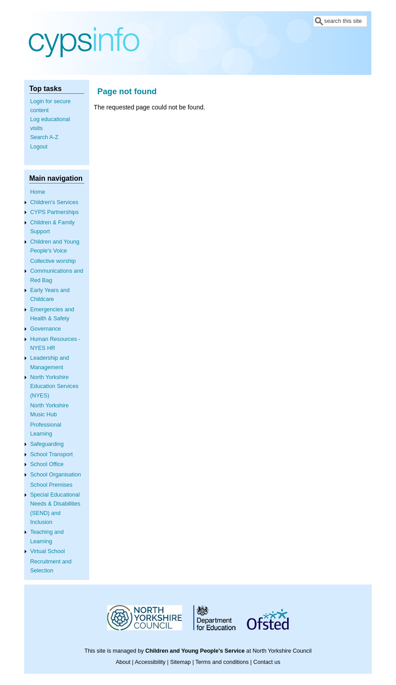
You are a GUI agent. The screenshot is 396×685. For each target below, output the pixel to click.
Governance (45, 329)
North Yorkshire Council (282, 651)
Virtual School (47, 551)
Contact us (266, 662)
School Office (47, 464)
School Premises (51, 485)
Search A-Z (44, 137)
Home (37, 192)
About (123, 662)
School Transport (51, 454)
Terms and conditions (222, 662)
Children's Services (54, 202)
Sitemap (180, 662)
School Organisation (55, 474)
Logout (39, 147)
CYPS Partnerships (54, 212)
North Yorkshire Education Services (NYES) (54, 386)
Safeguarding (47, 444)
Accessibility (150, 662)
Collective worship (53, 261)
